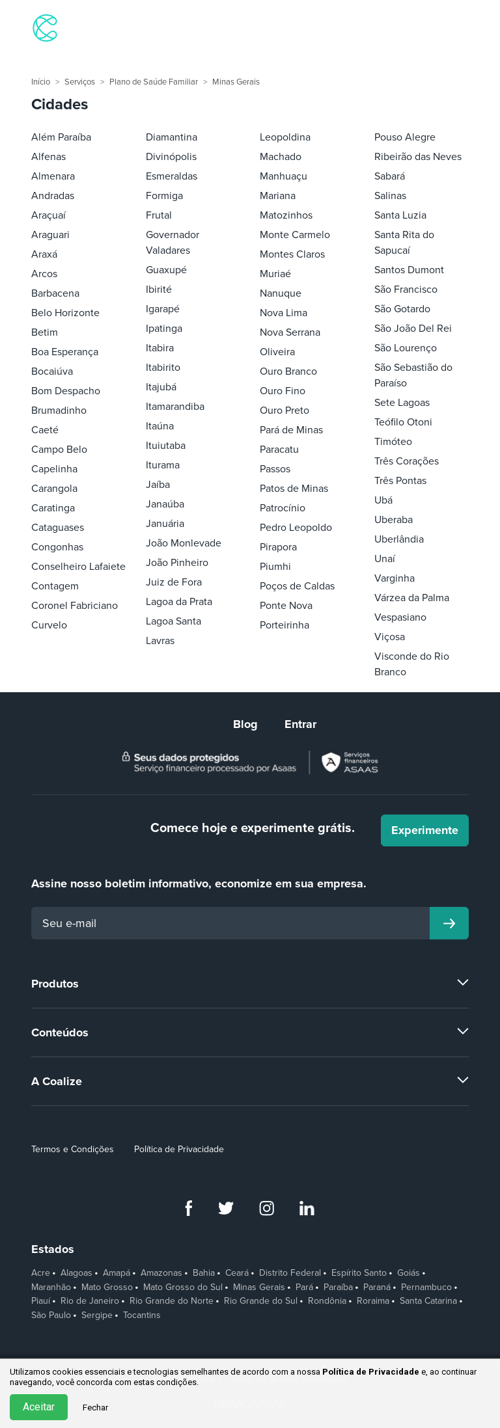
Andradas (52, 195)
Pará (304, 1287)
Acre (40, 1273)
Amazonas (161, 1273)
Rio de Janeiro (90, 1301)
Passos (275, 469)
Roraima (373, 1301)
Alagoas (76, 1273)
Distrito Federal (290, 1273)
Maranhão (51, 1287)
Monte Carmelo (295, 234)
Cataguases (57, 527)
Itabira (160, 348)
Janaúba (165, 504)
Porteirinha (284, 625)
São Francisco (406, 289)
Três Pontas (400, 480)
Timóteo (393, 441)
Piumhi (275, 566)
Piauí (40, 1301)
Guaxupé (166, 269)
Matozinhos (286, 215)
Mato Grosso (107, 1287)
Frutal (159, 215)
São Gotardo (402, 309)
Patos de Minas (294, 488)
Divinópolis (171, 156)
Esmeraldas (171, 176)
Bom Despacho (65, 390)
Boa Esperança (64, 351)
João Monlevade (183, 543)
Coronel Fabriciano (74, 605)
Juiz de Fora (174, 582)
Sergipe (97, 1315)
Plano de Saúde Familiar (153, 82)
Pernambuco (426, 1287)
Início (40, 82)
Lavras (160, 640)
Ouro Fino (282, 390)
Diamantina (171, 137)
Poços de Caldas (297, 586)
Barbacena (55, 293)
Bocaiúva (52, 371)
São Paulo (51, 1315)
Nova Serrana (290, 332)
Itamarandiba (175, 406)
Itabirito (163, 367)
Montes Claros (292, 254)
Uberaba (393, 519)
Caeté (45, 430)
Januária (165, 523)
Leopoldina (285, 137)
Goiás (408, 1273)
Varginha (394, 578)
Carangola (54, 488)
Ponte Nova (286, 605)
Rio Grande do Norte (172, 1301)
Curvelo (49, 625)
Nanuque (280, 293)
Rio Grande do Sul (261, 1301)
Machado (280, 156)
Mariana (278, 195)
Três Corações (406, 461)
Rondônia (327, 1301)
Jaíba (158, 484)
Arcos (44, 273)
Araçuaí (48, 215)
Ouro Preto (284, 410)
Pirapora (278, 547)
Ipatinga (164, 328)
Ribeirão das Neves (418, 156)
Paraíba (338, 1287)
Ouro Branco (288, 371)
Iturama (163, 465)
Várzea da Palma (411, 597)
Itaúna (160, 426)
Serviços (79, 82)
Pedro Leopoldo (296, 527)
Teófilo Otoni (403, 422)
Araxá (44, 254)
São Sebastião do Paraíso (413, 375)
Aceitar (39, 1407)
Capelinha (54, 469)
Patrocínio (282, 508)
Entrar (300, 724)
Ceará (237, 1273)
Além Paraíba (61, 137)
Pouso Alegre (405, 137)
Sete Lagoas (402, 402)
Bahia (204, 1273)
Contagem (55, 586)
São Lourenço (405, 348)
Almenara (53, 176)
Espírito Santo (359, 1273)
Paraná (377, 1287)
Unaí (384, 558)
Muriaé (275, 273)
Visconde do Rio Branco (411, 664)
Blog (245, 724)
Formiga (164, 195)
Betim (44, 332)
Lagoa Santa (173, 621)
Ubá (383, 500)
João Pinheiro (177, 562)
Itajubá (161, 387)
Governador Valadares (172, 242)
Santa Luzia (400, 215)
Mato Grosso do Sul (183, 1287)
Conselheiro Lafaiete (78, 566)
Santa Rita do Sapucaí (404, 242)
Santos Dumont (409, 269)
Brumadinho (59, 410)
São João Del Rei (413, 328)
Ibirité (159, 289)
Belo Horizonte (65, 312)
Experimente (424, 830)
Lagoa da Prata (179, 601)
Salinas (390, 195)
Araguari (50, 234)
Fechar (95, 1407)
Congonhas (57, 547)
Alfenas (48, 156)
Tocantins (142, 1315)
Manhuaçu (283, 176)
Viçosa (389, 636)
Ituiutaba (166, 445)
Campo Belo (59, 449)
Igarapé (163, 309)
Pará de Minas (291, 430)
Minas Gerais (236, 82)
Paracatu (279, 449)
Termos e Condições (72, 1149)
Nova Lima (283, 312)
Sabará (389, 176)
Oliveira (277, 351)
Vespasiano (400, 617)
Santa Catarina (428, 1301)
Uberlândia (399, 539)
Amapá (116, 1273)
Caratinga (53, 508)
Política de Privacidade (179, 1149)
